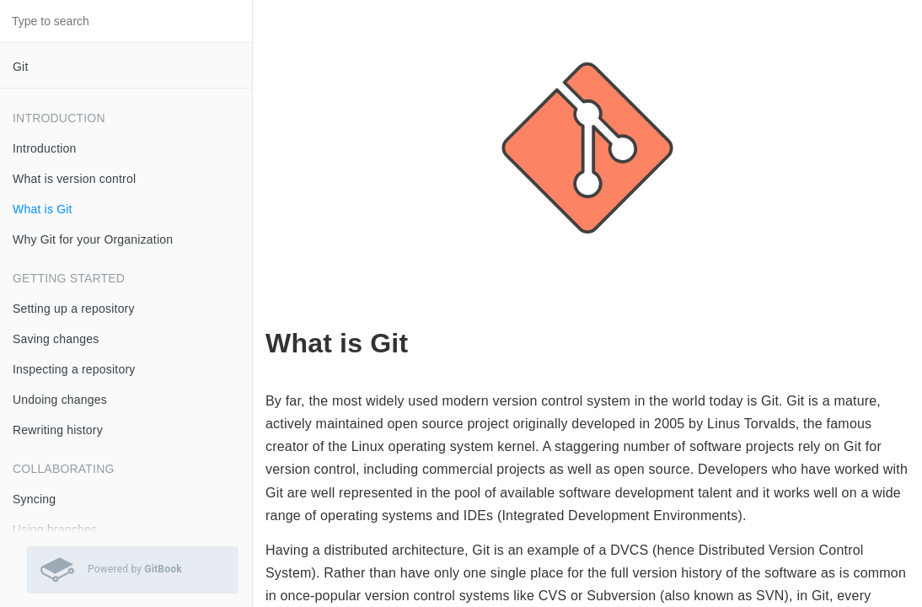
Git (21, 66)
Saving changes (56, 339)
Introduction (45, 148)
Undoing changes (60, 399)
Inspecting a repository (74, 369)
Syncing (34, 499)
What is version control (74, 178)
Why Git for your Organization (93, 239)
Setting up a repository (74, 308)
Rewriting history (58, 430)
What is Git (42, 209)
